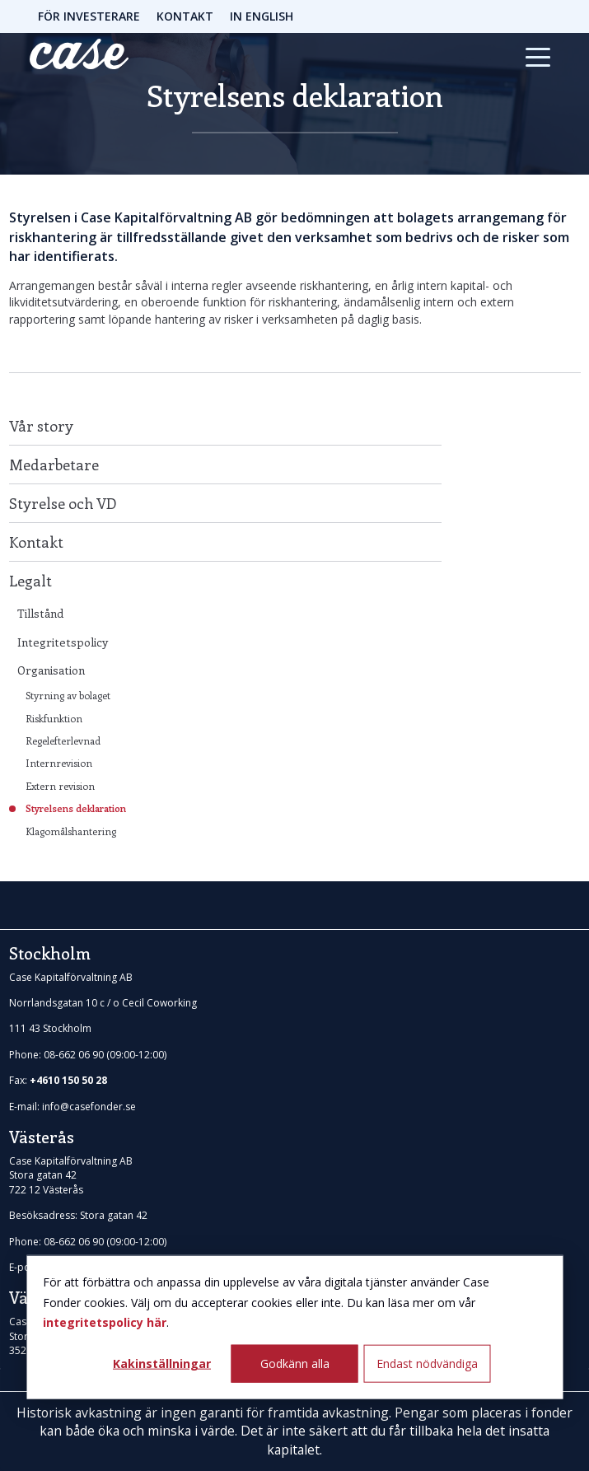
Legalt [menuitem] (30, 581)
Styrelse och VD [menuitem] (62, 503)
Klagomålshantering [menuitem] (71, 831)
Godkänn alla (295, 1363)
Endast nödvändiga (427, 1363)
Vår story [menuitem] (41, 426)
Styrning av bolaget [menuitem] (68, 695)
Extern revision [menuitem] (60, 785)
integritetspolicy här (104, 1322)
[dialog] (294, 1327)
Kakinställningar (162, 1363)
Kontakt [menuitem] (36, 542)
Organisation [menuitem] (51, 670)
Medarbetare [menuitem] (54, 464)
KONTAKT (185, 16)
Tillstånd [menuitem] (40, 613)
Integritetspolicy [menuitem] (62, 642)
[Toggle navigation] (537, 56)
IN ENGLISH (261, 16)
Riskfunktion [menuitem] (54, 718)
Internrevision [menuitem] (59, 762)
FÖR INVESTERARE (89, 16)
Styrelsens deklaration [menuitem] (76, 808)
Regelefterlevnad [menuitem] (63, 740)
